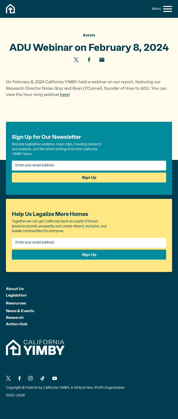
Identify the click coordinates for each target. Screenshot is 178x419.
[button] (167, 9)
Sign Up (89, 177)
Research (15, 317)
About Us (15, 288)
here (64, 95)
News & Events (20, 310)
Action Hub (16, 324)
